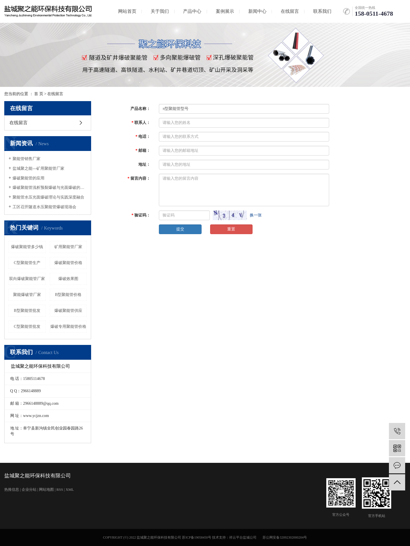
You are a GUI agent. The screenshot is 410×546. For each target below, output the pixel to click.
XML (70, 489)
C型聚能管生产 (27, 263)
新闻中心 (257, 11)
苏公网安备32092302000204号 (285, 537)
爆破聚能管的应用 (28, 178)
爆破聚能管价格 (68, 263)
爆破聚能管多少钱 (27, 247)
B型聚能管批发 (27, 310)
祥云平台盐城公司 (243, 537)
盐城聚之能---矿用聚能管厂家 (38, 168)
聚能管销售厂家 (26, 159)
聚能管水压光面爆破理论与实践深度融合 (48, 197)
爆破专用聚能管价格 (68, 326)
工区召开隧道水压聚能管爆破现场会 (44, 207)
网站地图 (46, 489)
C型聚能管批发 (27, 326)
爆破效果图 (68, 279)
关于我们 (160, 11)
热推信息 (11, 489)
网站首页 (127, 11)
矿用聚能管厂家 (68, 247)
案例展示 (225, 11)
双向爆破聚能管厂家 (27, 279)
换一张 (256, 215)
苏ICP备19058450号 (196, 537)
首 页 (38, 94)
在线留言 (290, 11)
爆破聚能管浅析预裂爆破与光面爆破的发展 (50, 187)
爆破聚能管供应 (68, 310)
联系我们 (322, 11)
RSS (59, 489)
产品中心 (192, 11)
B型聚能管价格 (68, 295)
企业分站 (29, 489)
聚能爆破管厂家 (27, 295)
